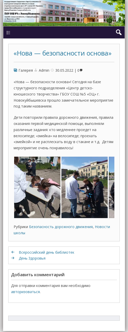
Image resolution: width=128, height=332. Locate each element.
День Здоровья (32, 258)
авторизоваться (25, 291)
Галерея (26, 70)
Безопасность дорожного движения (61, 226)
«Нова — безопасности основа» (63, 53)
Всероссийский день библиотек (46, 252)
